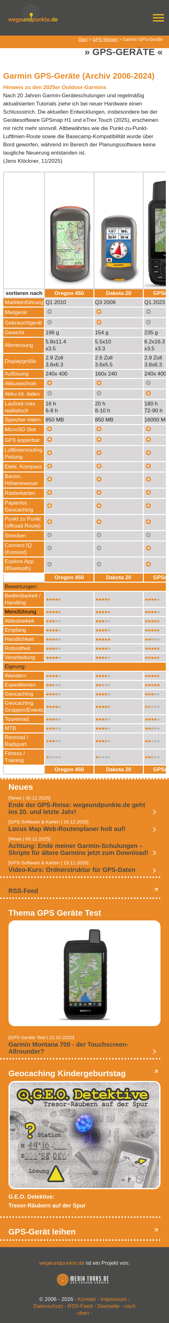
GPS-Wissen (105, 39)
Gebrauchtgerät (23, 323)
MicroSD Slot (20, 430)
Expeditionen (20, 685)
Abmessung (19, 345)
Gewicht (14, 333)
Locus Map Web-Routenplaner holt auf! (67, 828)
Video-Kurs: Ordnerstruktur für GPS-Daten (71, 869)
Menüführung (20, 612)
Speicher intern (23, 420)
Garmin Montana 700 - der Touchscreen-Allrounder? (68, 1048)
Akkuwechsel (20, 384)
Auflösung (17, 374)
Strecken (15, 536)
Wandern (15, 676)
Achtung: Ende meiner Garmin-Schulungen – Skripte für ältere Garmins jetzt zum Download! (78, 849)
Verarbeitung (20, 657)
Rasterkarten (20, 493)
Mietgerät (16, 312)
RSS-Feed (23, 890)
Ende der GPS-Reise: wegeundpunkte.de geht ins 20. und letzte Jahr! (76, 808)
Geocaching (19, 694)
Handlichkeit (19, 639)
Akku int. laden (22, 394)
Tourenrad (17, 719)
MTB (10, 728)
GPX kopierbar (22, 440)
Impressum (113, 1299)
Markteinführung (24, 302)
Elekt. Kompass (23, 467)
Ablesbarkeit (19, 621)
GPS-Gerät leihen (42, 1231)
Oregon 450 (69, 293)
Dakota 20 (118, 293)
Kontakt (87, 1299)
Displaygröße (20, 361)
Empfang (15, 630)
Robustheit (17, 648)
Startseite (108, 1306)
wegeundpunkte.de (62, 1263)
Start (83, 39)
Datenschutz (48, 1306)
